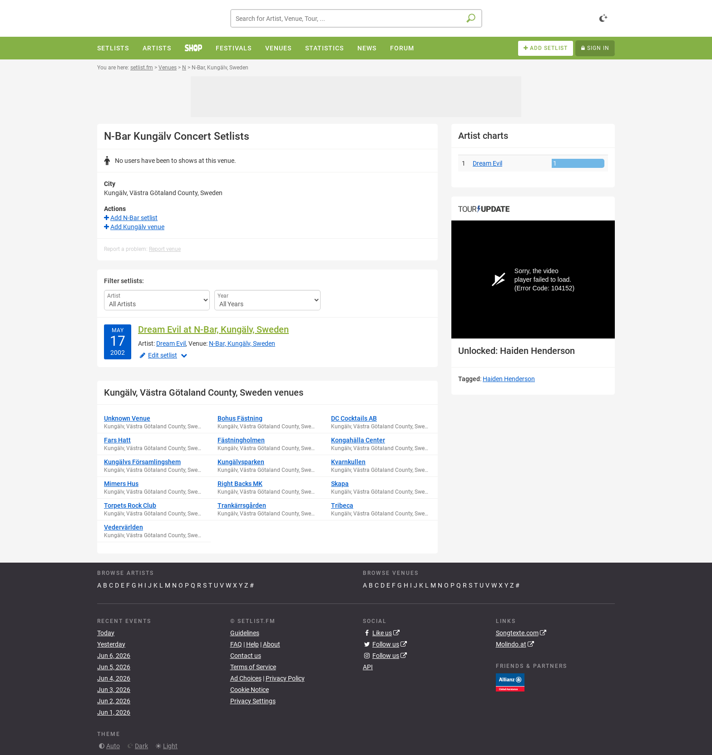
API (368, 667)
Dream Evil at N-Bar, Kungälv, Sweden (213, 329)
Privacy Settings (253, 701)
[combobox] (356, 18)
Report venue (165, 249)
